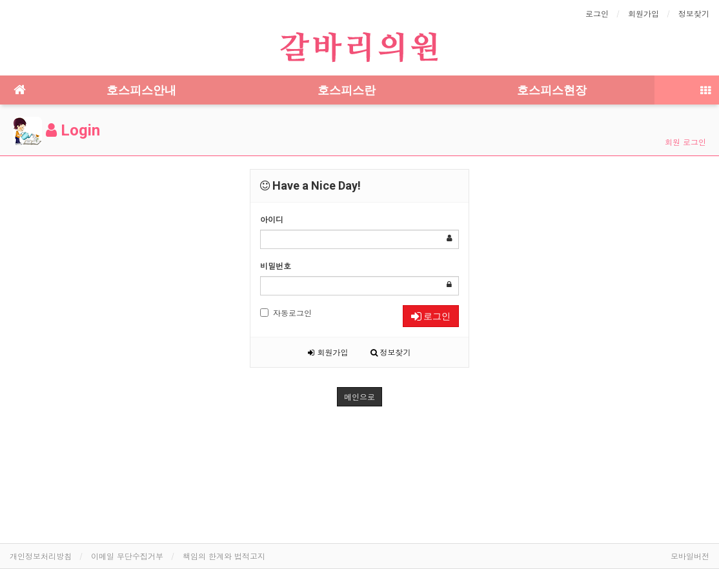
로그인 (597, 13)
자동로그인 (286, 312)
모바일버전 (690, 555)
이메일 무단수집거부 (127, 555)
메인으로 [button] (359, 396)
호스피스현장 (552, 90)
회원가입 (643, 13)
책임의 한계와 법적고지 (224, 555)
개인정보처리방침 (41, 555)
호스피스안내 (141, 90)
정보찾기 (693, 13)
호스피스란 (347, 90)
